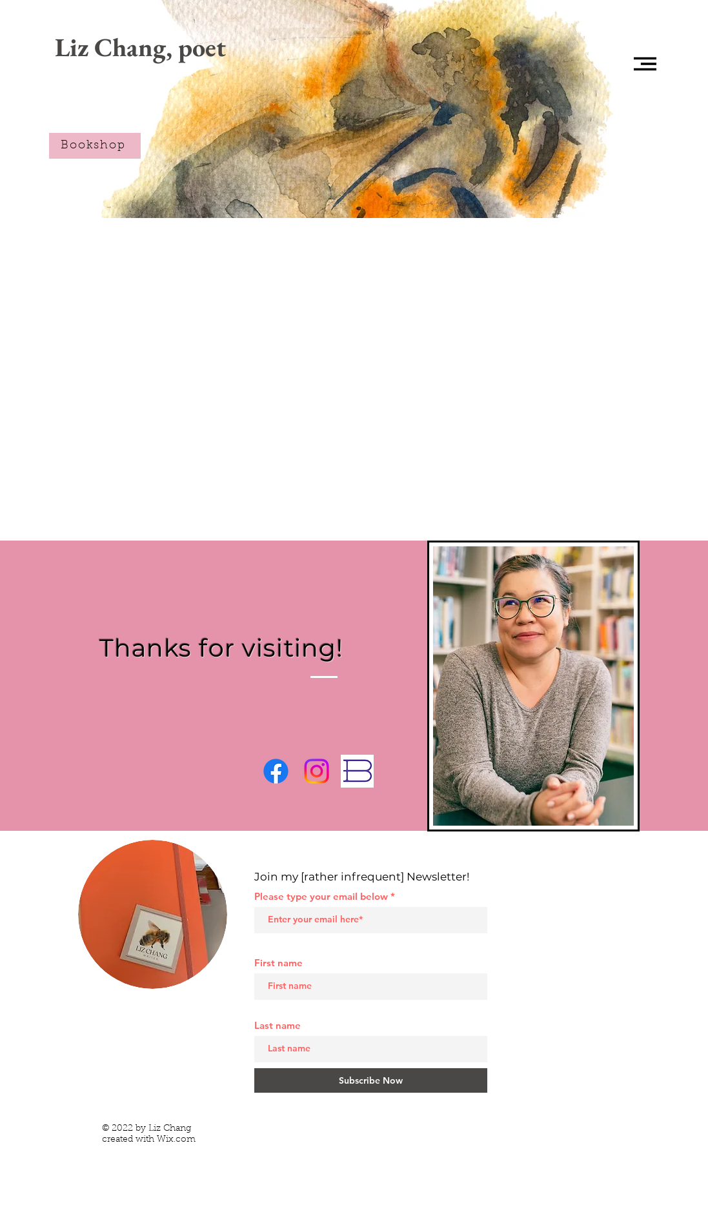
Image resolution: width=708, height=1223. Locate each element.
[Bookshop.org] (357, 771)
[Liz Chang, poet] (140, 47)
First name (278, 963)
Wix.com (176, 1139)
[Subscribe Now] (370, 1080)
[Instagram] (316, 771)
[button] (645, 64)
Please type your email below (321, 896)
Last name (277, 1025)
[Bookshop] (95, 146)
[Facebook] (275, 771)
